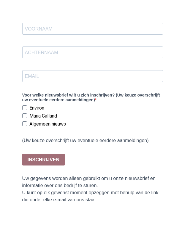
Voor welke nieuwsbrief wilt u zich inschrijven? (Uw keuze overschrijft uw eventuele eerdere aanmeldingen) (91, 97)
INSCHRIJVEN (44, 159)
